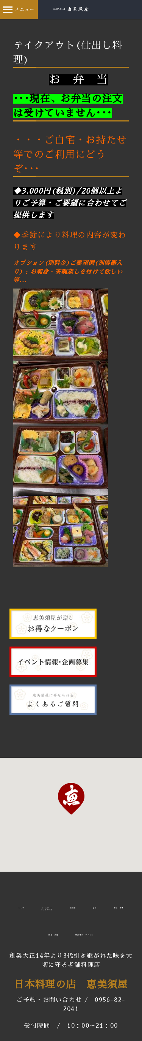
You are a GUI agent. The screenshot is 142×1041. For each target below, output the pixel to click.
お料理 (73, 908)
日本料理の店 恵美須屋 (71, 984)
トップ (22, 908)
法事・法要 (119, 908)
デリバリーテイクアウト (47, 909)
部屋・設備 (53, 935)
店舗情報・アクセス (84, 935)
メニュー (18, 9)
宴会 (95, 908)
